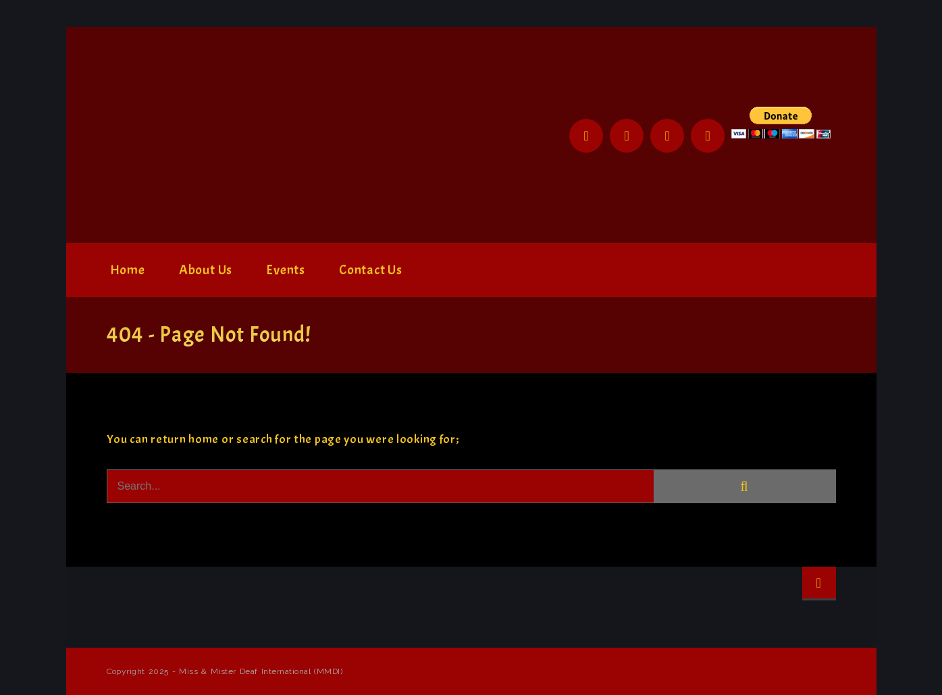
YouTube (708, 136)
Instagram (667, 136)
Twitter (627, 136)
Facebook (586, 136)
